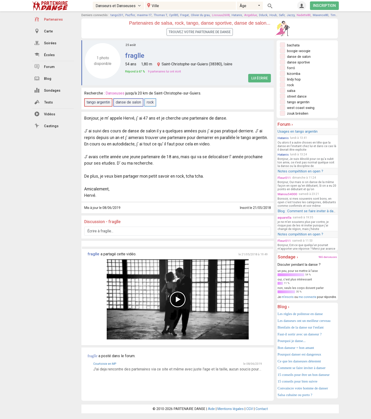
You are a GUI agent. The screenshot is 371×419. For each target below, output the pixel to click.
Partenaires (49, 19)
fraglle (134, 55)
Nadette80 (304, 15)
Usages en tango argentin (298, 131)
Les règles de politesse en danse (300, 314)
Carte (44, 31)
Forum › (285, 124)
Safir (282, 15)
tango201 (116, 15)
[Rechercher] (270, 6)
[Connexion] (301, 5)
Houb (273, 15)
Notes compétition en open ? (300, 171)
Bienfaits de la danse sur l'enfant (301, 327)
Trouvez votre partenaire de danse (200, 32)
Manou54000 (287, 194)
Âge (243, 6)
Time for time (340, 15)
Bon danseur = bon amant (296, 348)
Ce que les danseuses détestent (299, 361)
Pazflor (130, 15)
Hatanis (237, 15)
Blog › (283, 306)
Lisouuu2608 (221, 15)
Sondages (47, 90)
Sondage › (288, 257)
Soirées (45, 43)
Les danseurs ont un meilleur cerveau (304, 321)
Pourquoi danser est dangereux (299, 354)
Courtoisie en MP (104, 363)
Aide (211, 409)
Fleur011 (284, 178)
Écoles (45, 54)
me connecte (307, 297)
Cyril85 (173, 15)
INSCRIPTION (324, 5)
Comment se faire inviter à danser (302, 368)
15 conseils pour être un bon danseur (304, 375)
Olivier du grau (200, 15)
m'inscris (288, 297)
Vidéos (45, 114)
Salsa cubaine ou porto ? (295, 395)
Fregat (184, 15)
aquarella (284, 217)
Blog (43, 78)
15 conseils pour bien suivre (297, 381)
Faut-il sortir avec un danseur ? (300, 334)
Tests (44, 102)
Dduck (263, 15)
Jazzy (291, 15)
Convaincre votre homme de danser (303, 388)
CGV (249, 409)
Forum (45, 66)
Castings (46, 125)
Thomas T (160, 15)
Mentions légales (230, 409)
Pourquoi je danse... (292, 341)
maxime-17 (144, 15)
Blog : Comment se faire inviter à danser (309, 211)
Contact (262, 409)
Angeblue (250, 15)
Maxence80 (320, 15)
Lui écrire (259, 78)
